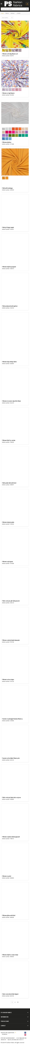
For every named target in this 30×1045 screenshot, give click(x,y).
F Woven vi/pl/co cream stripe (10, 955)
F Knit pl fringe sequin (8, 227)
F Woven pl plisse (6, 142)
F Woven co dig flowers (8, 93)
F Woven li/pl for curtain (8, 440)
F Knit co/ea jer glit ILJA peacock (11, 601)
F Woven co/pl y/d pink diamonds (11, 640)
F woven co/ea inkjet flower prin (11, 758)
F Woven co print (6, 876)
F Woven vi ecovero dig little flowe (11, 401)
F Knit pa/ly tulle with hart (9, 483)
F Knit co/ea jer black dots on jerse (11, 797)
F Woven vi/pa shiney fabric (9, 362)
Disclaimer (4, 1034)
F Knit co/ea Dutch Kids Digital (10, 994)
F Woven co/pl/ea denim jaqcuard (11, 837)
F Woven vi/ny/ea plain (8, 522)
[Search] (15, 9)
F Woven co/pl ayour (7, 561)
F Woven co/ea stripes (8, 679)
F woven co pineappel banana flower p (12, 719)
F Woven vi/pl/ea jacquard (9, 267)
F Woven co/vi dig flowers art (10, 54)
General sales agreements (7, 1032)
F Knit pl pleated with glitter (10, 306)
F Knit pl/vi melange (7, 188)
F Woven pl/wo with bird (8, 915)
